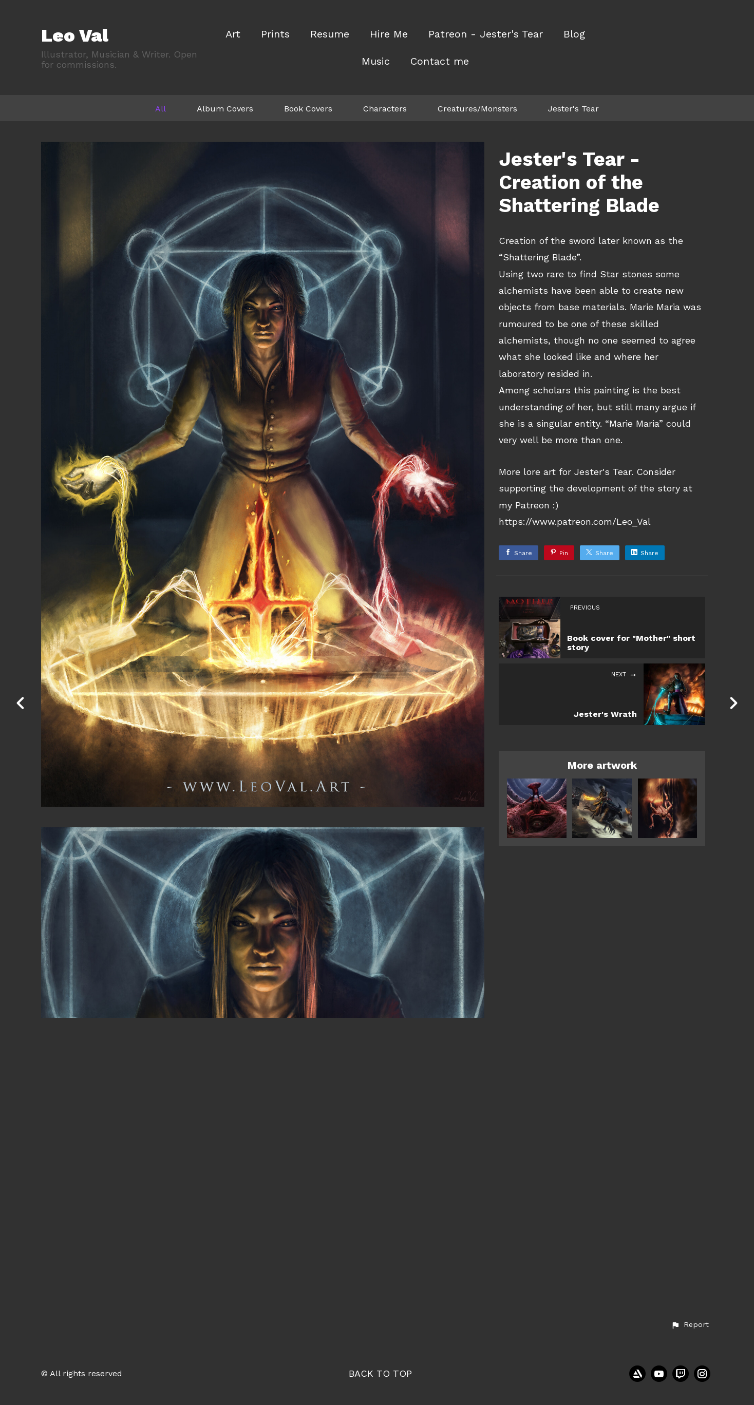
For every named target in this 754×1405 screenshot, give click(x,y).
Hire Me (389, 34)
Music (376, 61)
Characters (385, 108)
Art (232, 34)
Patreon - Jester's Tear (485, 34)
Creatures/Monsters (477, 108)
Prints (275, 34)
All (160, 108)
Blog (574, 34)
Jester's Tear (573, 108)
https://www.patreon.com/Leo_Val (575, 521)
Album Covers (225, 108)
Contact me (439, 61)
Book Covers (308, 108)
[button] (690, 1325)
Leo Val (74, 35)
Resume (329, 34)
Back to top (380, 1373)
